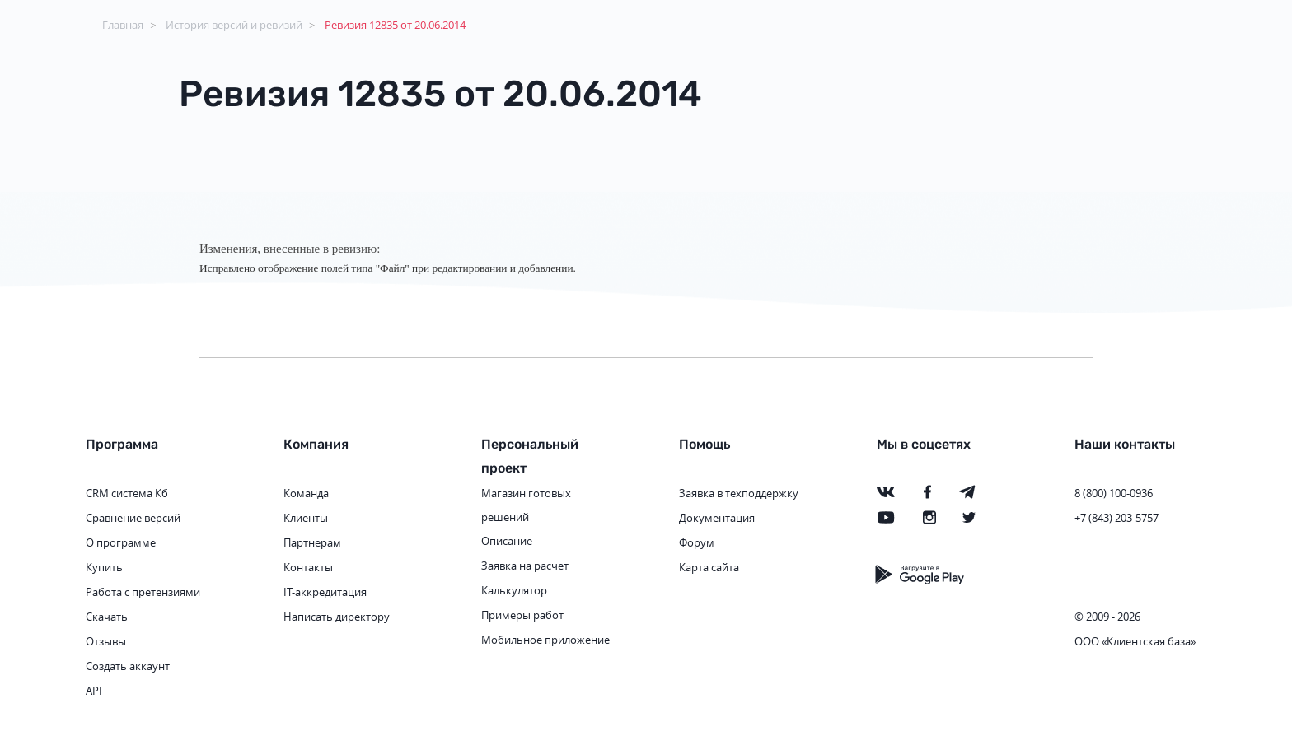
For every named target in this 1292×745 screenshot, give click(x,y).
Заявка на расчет (525, 565)
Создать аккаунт (128, 666)
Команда (306, 493)
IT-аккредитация (325, 591)
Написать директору (336, 616)
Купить (104, 567)
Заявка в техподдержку (738, 493)
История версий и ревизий (234, 24)
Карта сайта (709, 567)
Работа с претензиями (143, 591)
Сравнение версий (133, 517)
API (94, 690)
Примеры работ (522, 615)
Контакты (308, 567)
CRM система (119, 493)
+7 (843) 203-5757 (1116, 517)
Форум (696, 542)
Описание (506, 540)
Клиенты (305, 517)
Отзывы (106, 641)
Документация (717, 517)
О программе (121, 542)
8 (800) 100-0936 (1113, 493)
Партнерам (312, 542)
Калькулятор (514, 590)
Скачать (107, 616)
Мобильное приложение (545, 639)
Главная (122, 24)
